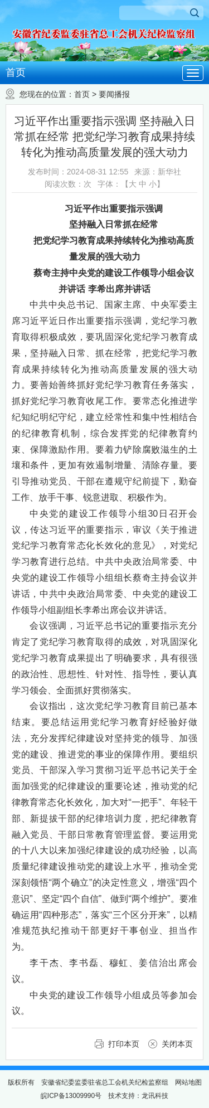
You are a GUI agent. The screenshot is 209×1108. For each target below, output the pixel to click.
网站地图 (188, 1082)
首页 (16, 72)
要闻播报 (114, 94)
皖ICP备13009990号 (71, 1096)
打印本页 (123, 1043)
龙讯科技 (155, 1096)
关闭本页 (177, 1043)
